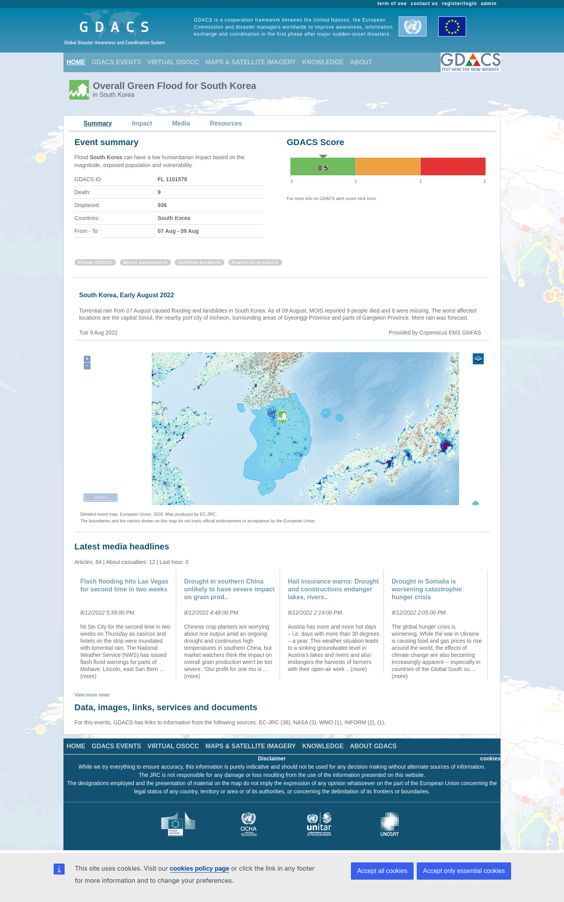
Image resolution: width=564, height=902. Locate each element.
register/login (459, 3)
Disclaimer (272, 758)
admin (489, 3)
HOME (76, 62)
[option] (126, 625)
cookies (490, 758)
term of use (392, 3)
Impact (142, 123)
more (91, 695)
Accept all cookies (382, 870)
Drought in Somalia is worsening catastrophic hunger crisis (427, 589)
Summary (97, 123)
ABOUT (361, 62)
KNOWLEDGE (323, 62)
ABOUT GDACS (373, 746)
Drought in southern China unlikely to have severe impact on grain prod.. (229, 589)
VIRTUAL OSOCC (173, 62)
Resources (226, 123)
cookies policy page (199, 868)
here (371, 198)
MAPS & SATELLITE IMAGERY (250, 62)
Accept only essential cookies (464, 870)
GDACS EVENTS (116, 62)
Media (181, 123)
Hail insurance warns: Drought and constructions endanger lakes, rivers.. (333, 589)
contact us (424, 3)
